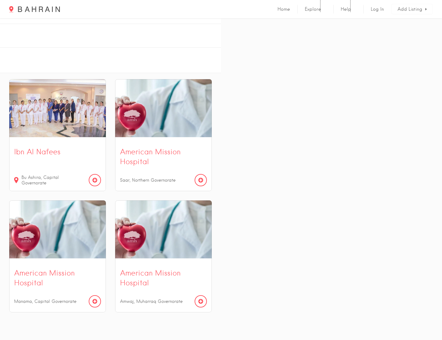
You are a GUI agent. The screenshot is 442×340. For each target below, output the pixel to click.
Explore (313, 9)
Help (346, 9)
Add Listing (409, 9)
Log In (377, 9)
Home (283, 9)
